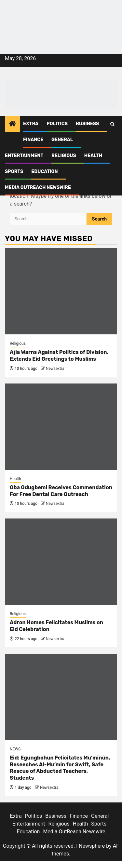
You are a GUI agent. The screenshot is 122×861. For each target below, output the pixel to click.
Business (87, 124)
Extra (30, 124)
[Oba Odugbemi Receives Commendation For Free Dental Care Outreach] (61, 426)
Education (44, 171)
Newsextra (55, 368)
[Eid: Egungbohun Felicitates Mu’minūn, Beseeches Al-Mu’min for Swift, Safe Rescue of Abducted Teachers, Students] (61, 697)
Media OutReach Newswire (38, 187)
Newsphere (92, 846)
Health (93, 155)
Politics (57, 124)
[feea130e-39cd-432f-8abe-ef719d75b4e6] (61, 15)
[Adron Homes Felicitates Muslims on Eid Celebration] (61, 561)
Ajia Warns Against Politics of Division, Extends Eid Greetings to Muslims (59, 355)
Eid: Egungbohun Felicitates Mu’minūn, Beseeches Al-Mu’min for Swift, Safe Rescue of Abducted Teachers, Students (60, 768)
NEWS (15, 749)
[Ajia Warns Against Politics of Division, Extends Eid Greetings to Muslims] (61, 291)
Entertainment (24, 155)
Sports (14, 171)
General (62, 139)
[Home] (12, 124)
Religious (63, 155)
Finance (33, 139)
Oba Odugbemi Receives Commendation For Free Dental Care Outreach (61, 490)
